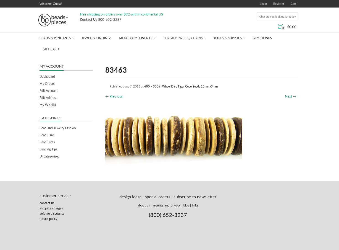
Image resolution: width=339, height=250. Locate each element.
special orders (157, 196)
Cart (293, 3)
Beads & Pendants (55, 38)
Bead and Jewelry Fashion (57, 128)
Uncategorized (49, 156)
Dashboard (47, 76)
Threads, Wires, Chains (183, 38)
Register (278, 3)
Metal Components (135, 38)
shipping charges (51, 208)
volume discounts (51, 213)
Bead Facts (47, 142)
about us (143, 205)
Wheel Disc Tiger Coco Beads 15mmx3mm (190, 86)
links (195, 205)
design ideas (130, 196)
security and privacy (166, 205)
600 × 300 (151, 86)
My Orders (47, 83)
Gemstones (262, 38)
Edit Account (48, 91)
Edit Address (48, 98)
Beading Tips (48, 149)
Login (263, 3)
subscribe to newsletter (195, 196)
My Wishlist (47, 105)
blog (186, 205)
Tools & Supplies (227, 38)
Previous (114, 96)
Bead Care (46, 135)
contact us (46, 203)
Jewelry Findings (96, 38)
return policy (48, 219)
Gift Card (51, 49)
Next (290, 96)
